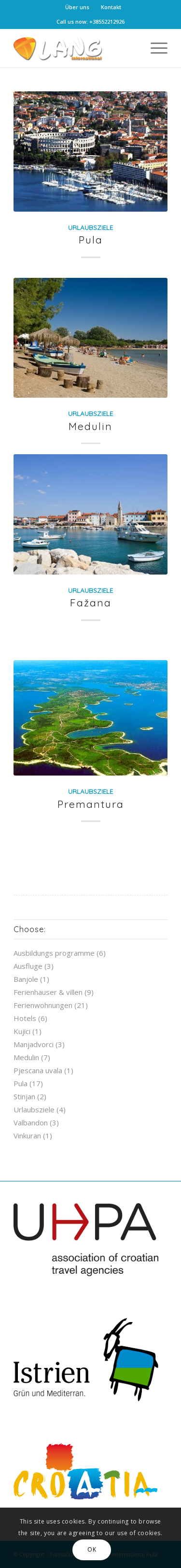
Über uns (77, 7)
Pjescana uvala (38, 1070)
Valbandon (31, 1122)
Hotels (25, 1018)
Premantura (90, 804)
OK (91, 1549)
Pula (91, 239)
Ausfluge (28, 966)
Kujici (22, 1031)
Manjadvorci (34, 1044)
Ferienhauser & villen (48, 992)
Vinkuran (27, 1135)
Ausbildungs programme (54, 953)
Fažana (90, 602)
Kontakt (111, 7)
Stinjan (24, 1096)
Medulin (90, 426)
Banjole (26, 979)
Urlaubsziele (90, 227)
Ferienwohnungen (43, 1005)
